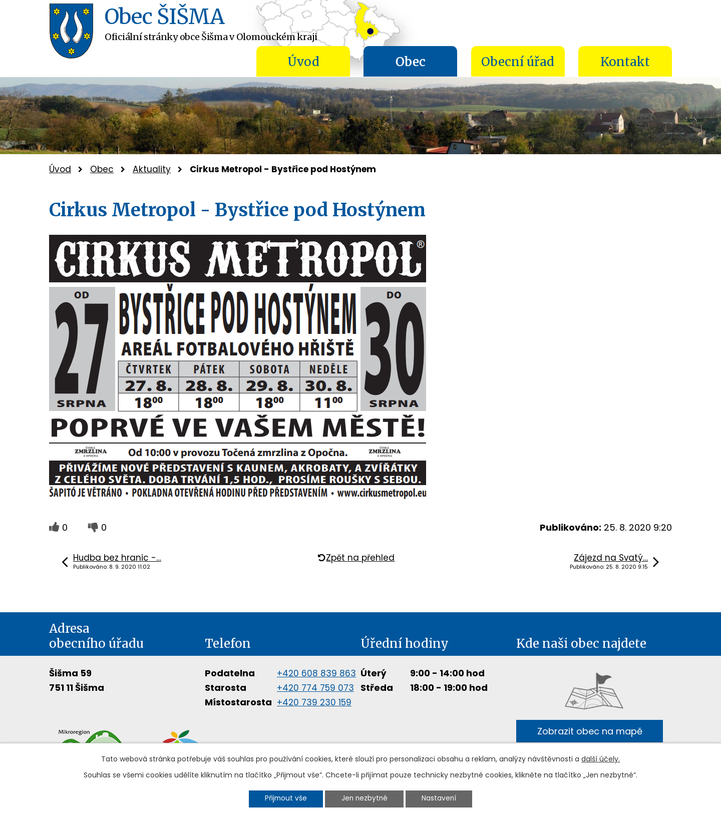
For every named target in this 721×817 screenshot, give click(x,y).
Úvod (303, 62)
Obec (411, 62)
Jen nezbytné (365, 798)
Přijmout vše (282, 798)
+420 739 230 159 (314, 702)
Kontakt (625, 62)
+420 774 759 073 (315, 688)
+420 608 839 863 (316, 673)
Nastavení (443, 798)
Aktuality (152, 169)
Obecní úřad (517, 62)
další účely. (600, 758)
